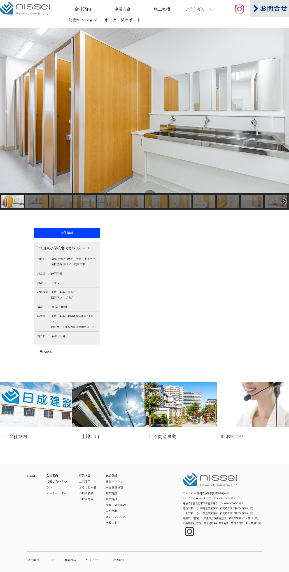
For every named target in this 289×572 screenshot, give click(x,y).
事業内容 (122, 9)
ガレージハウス (115, 517)
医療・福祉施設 (115, 505)
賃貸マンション (115, 481)
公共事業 (111, 511)
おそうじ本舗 (87, 487)
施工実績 (162, 9)
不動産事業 (180, 411)
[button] (7, 110)
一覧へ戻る (43, 352)
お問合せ (253, 411)
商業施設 (111, 493)
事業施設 (111, 499)
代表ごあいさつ (56, 481)
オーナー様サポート (122, 20)
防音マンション (83, 20)
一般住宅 (111, 522)
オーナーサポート (58, 493)
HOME (32, 475)
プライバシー (94, 560)
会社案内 (83, 9)
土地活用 (108, 411)
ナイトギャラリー (201, 9)
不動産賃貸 (86, 493)
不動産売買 (86, 499)
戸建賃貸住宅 (114, 487)
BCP (49, 487)
